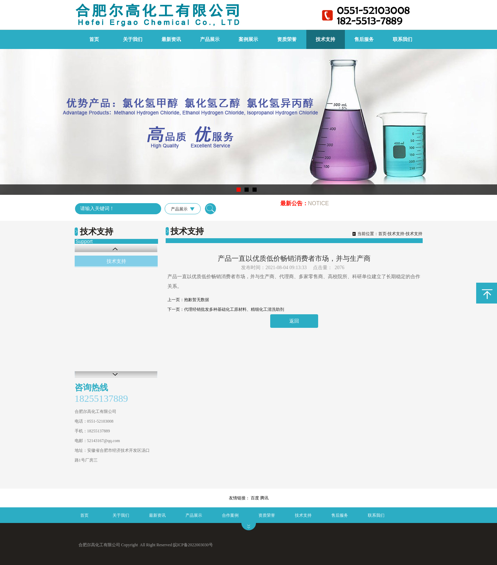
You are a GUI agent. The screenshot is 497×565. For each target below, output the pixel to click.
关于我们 (132, 39)
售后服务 (364, 39)
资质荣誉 (287, 39)
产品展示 (209, 39)
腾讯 (264, 498)
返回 (294, 321)
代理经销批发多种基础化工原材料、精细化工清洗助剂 (234, 309)
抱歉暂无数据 (196, 299)
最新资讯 (171, 39)
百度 (255, 498)
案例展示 (248, 39)
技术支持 (325, 39)
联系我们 (402, 39)
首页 (94, 39)
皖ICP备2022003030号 (193, 544)
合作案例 (230, 515)
